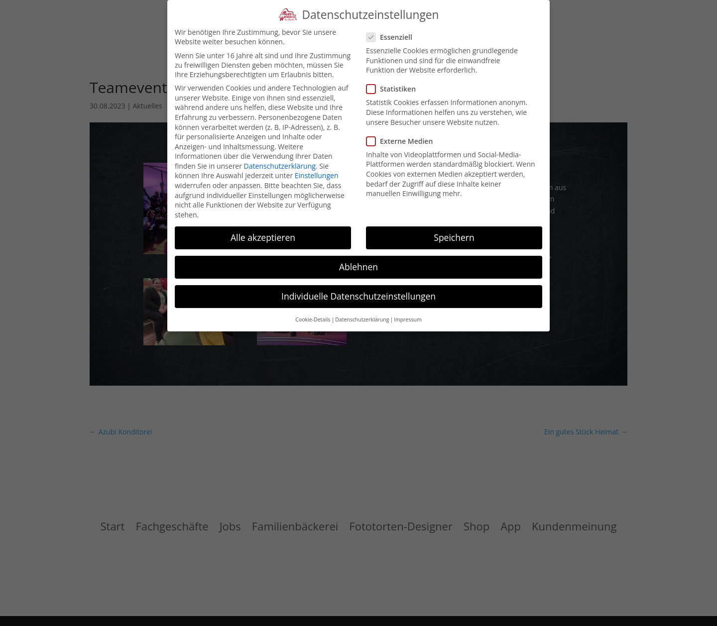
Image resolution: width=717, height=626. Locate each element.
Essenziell (393, 37)
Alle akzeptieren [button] (263, 237)
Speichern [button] (454, 237)
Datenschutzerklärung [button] (362, 319)
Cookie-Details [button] (312, 319)
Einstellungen (317, 175)
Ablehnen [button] (358, 267)
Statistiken (395, 89)
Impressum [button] (407, 319)
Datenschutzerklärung (280, 166)
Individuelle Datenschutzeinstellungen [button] (358, 296)
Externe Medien (403, 141)
